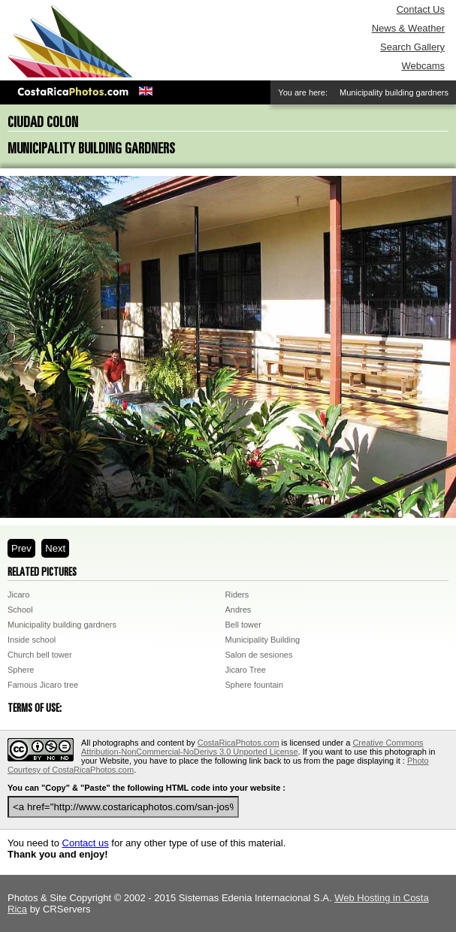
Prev (21, 548)
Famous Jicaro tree (43, 684)
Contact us (85, 843)
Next (55, 548)
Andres (238, 609)
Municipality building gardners (62, 624)
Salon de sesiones (259, 654)
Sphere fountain (254, 684)
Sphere (21, 669)
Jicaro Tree (245, 669)
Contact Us (421, 9)
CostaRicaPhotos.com (238, 742)
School (20, 609)
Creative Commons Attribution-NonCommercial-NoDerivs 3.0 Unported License (252, 747)
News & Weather (408, 28)
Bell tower (243, 624)
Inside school (32, 639)
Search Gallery (412, 47)
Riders (237, 594)
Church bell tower (40, 654)
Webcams (423, 65)
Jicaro (18, 594)
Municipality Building (262, 639)
